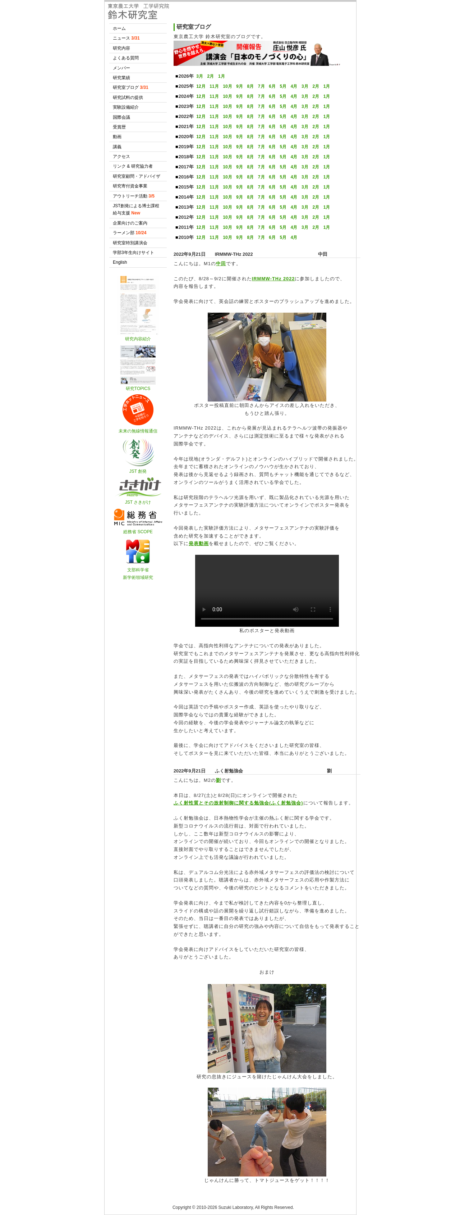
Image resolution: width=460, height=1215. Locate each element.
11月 (214, 86)
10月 (227, 86)
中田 (221, 263)
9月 (239, 86)
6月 (272, 86)
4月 (294, 86)
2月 (210, 76)
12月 (200, 86)
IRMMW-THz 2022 (273, 278)
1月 (221, 76)
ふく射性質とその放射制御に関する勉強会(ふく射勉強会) (238, 803)
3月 (199, 76)
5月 (283, 86)
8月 (250, 86)
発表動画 (199, 543)
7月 (261, 86)
